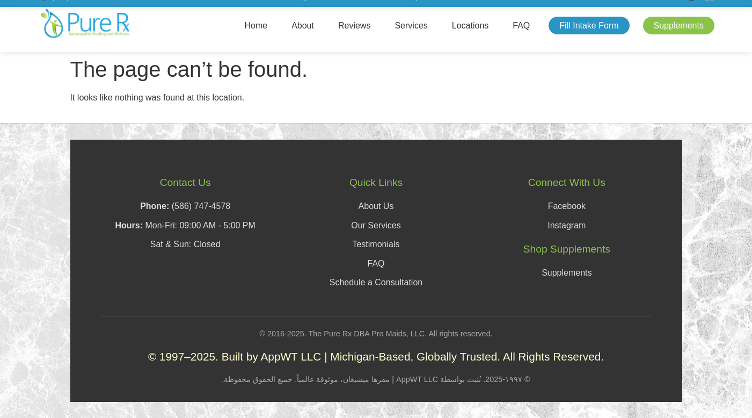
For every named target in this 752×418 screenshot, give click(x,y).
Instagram (566, 225)
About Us (376, 206)
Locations (470, 25)
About (302, 25)
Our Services (375, 225)
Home (255, 25)
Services (411, 25)
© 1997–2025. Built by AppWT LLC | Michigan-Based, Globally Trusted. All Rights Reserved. (376, 356)
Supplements (679, 25)
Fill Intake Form (588, 25)
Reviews (354, 25)
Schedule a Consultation (376, 282)
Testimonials (375, 244)
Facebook (567, 206)
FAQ (521, 25)
